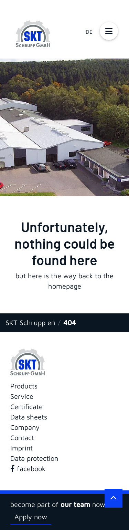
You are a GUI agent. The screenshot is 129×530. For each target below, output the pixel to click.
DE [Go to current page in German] (89, 32)
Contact (22, 437)
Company (25, 427)
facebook (27, 468)
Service (21, 396)
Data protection (34, 458)
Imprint (21, 448)
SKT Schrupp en (30, 322)
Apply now (30, 517)
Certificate (26, 407)
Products (23, 386)
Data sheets (28, 417)
